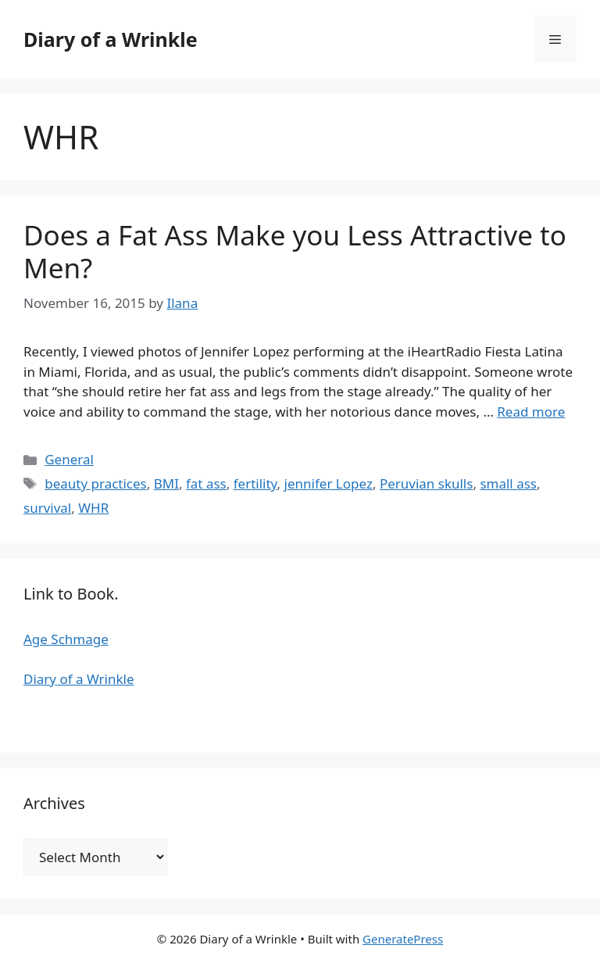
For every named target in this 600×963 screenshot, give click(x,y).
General (69, 459)
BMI (166, 483)
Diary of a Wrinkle (110, 39)
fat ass (206, 483)
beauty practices (96, 483)
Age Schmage (66, 639)
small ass (508, 483)
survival (47, 508)
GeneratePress (402, 939)
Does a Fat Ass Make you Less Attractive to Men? (294, 251)
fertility (255, 483)
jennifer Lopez (328, 483)
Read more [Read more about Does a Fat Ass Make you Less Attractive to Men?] (531, 412)
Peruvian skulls (426, 483)
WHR (93, 508)
